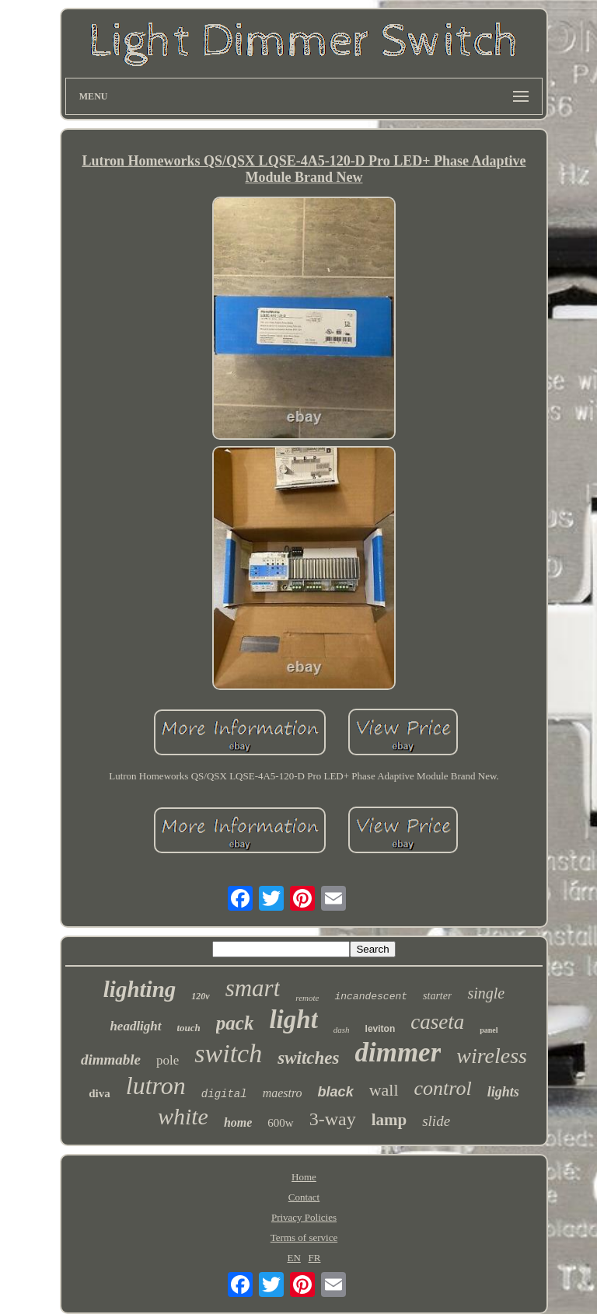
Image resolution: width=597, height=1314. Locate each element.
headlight (135, 1026)
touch (189, 1027)
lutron (156, 1086)
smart (253, 988)
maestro (282, 1093)
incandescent (370, 996)
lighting (139, 989)
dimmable (111, 1059)
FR (315, 1257)
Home (304, 1177)
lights (503, 1092)
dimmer (397, 1052)
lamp (389, 1119)
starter (437, 996)
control (443, 1088)
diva (99, 1093)
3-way (332, 1119)
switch (228, 1053)
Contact (303, 1197)
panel (489, 1030)
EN (293, 1257)
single (485, 993)
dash (341, 1029)
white (183, 1116)
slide (436, 1121)
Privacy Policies (304, 1217)
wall (384, 1090)
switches (308, 1058)
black (336, 1092)
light (293, 1019)
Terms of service (304, 1237)
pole (167, 1060)
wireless (491, 1056)
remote (307, 997)
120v (200, 996)
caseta (437, 1021)
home (238, 1122)
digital (224, 1094)
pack (235, 1023)
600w (280, 1123)
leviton (380, 1028)
